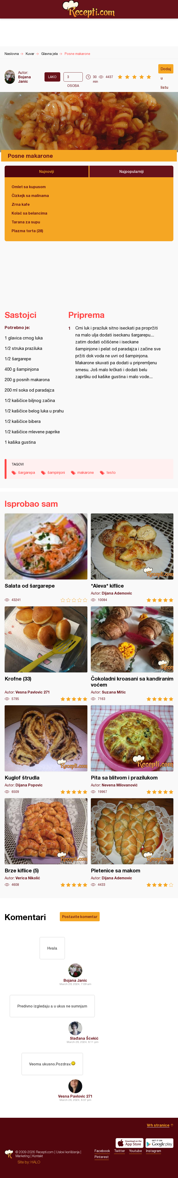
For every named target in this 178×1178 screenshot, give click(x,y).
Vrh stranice (158, 1125)
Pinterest (102, 1157)
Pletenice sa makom (132, 842)
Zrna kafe (21, 204)
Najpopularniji (131, 171)
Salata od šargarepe (46, 557)
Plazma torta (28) (27, 230)
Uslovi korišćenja (67, 1152)
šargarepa (26, 472)
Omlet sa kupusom (29, 186)
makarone (85, 472)
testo (111, 472)
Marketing (23, 1156)
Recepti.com (89, 9)
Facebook (102, 1151)
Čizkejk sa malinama (30, 195)
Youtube (135, 1151)
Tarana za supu (26, 222)
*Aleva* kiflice (132, 557)
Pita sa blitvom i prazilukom (132, 749)
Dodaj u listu (166, 69)
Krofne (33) (46, 653)
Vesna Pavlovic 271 (75, 1096)
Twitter (119, 1151)
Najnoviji (46, 171)
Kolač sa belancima (29, 213)
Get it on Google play (159, 1143)
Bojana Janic (24, 79)
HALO (35, 1162)
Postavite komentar (79, 916)
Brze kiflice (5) (46, 842)
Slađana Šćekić (84, 1038)
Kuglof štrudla (46, 749)
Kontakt (37, 1156)
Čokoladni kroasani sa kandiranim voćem (132, 653)
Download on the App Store (129, 1143)
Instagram (153, 1151)
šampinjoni (56, 472)
